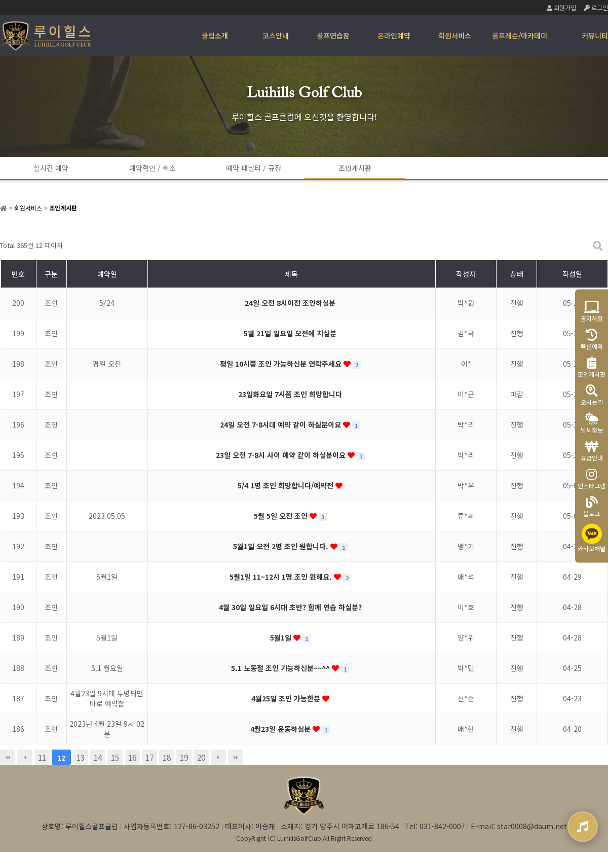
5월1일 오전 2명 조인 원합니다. (281, 546)
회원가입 (561, 7)
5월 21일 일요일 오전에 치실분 (290, 333)
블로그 (591, 507)
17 (149, 757)
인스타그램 (591, 479)
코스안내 (275, 35)
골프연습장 (333, 35)
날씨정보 (592, 423)
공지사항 (592, 312)
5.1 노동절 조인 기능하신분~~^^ (281, 668)
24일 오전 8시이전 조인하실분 (290, 303)
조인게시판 (354, 168)
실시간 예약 (50, 168)
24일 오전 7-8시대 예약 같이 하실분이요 (281, 424)
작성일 (572, 274)
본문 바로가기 (0, 0)
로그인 (596, 7)
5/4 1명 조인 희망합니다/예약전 (286, 485)
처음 (7, 757)
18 (167, 757)
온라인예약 (393, 35)
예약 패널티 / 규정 (253, 168)
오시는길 (592, 395)
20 (201, 757)
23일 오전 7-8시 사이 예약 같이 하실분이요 (282, 455)
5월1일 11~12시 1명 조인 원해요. (282, 577)
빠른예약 (592, 339)
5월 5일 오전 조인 (282, 516)
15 (115, 757)
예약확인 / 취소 (152, 168)
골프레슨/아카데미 (519, 35)
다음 (218, 757)
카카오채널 (591, 538)
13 (81, 757)
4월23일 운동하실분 (281, 729)
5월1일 (281, 637)
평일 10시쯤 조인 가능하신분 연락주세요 (282, 364)
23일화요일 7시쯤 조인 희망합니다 (290, 394)
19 (184, 757)
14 (98, 757)
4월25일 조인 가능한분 (286, 698)
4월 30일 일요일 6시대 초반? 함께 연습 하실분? (290, 607)
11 (42, 757)
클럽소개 (215, 35)
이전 (24, 757)
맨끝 (235, 757)
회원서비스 (454, 35)
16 (132, 757)
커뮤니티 (595, 35)
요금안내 (592, 451)
